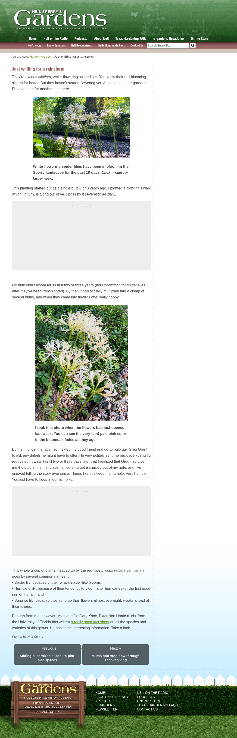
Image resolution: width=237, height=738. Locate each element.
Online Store (199, 38)
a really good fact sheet (90, 622)
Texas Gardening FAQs (131, 38)
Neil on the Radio (56, 38)
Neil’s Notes (34, 45)
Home (33, 38)
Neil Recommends (82, 45)
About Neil (101, 38)
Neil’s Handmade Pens (111, 45)
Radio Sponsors (56, 45)
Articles (46, 56)
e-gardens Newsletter (168, 38)
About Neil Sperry (112, 697)
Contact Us (137, 45)
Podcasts (81, 38)
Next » (115, 648)
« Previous (47, 648)
